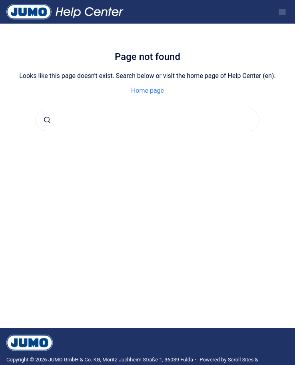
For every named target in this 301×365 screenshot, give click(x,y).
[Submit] (47, 120)
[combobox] (147, 120)
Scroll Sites (241, 360)
